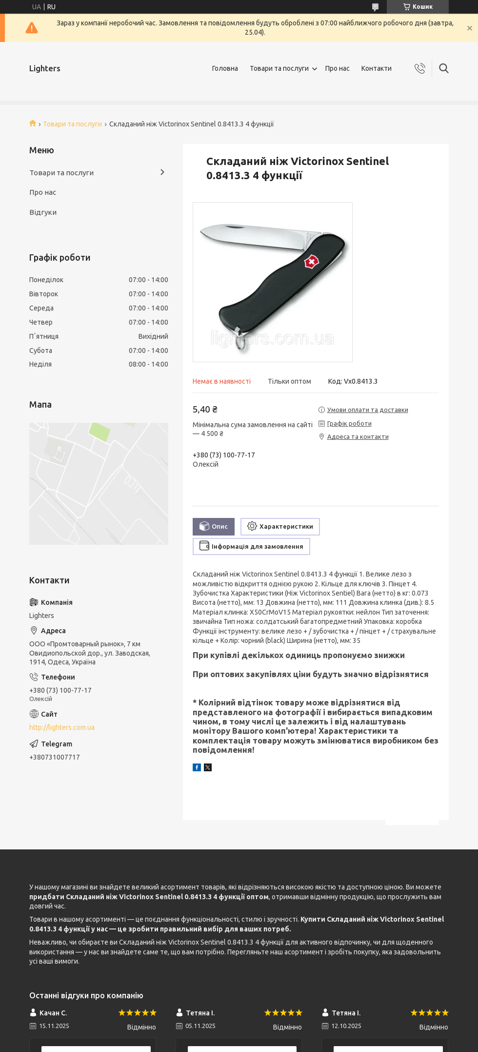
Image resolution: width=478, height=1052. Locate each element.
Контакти (376, 68)
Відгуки (43, 212)
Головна (225, 68)
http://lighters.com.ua (62, 727)
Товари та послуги (279, 68)
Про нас (337, 68)
